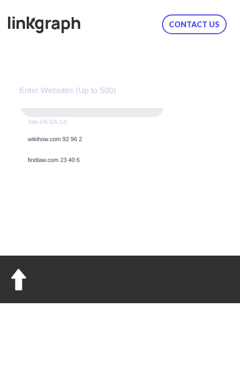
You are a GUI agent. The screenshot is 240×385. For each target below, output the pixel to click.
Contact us (194, 24)
